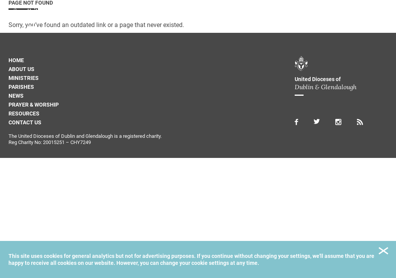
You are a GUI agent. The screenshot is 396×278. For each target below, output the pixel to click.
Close (383, 252)
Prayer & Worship (34, 105)
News (16, 96)
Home (16, 60)
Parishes (21, 87)
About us (21, 69)
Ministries (24, 78)
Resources (24, 113)
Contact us (25, 122)
